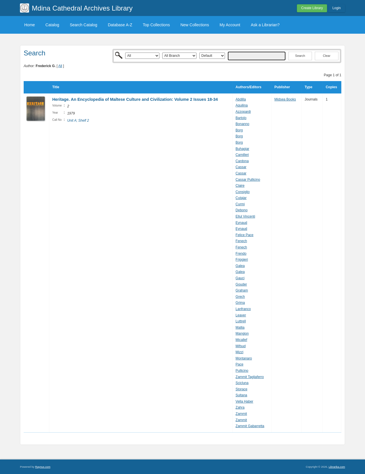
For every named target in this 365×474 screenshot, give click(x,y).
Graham (242, 290)
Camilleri (242, 155)
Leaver (241, 315)
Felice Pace (245, 235)
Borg (239, 130)
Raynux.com (42, 466)
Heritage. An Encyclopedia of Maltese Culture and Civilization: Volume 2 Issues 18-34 (135, 99)
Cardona (242, 161)
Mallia (240, 328)
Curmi (240, 204)
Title (55, 87)
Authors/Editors (248, 87)
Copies (331, 87)
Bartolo (241, 118)
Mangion (242, 334)
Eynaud (241, 223)
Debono (242, 210)
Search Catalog (84, 25)
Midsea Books (285, 99)
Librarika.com (336, 466)
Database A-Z (120, 25)
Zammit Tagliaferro (250, 377)
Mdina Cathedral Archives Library (82, 8)
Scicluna (242, 383)
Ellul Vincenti (245, 216)
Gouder (241, 284)
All (60, 66)
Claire (240, 186)
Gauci (240, 278)
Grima (240, 303)
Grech (240, 297)
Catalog (52, 25)
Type (308, 87)
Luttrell (241, 321)
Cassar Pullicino (248, 180)
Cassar (241, 167)
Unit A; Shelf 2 (78, 120)
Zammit (241, 414)
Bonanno (242, 124)
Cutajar (241, 198)
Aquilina (242, 105)
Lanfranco (243, 309)
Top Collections (156, 25)
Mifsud (241, 346)
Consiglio (243, 192)
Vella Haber (244, 401)
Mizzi (239, 352)
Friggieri (242, 260)
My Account (230, 25)
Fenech (241, 241)
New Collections (195, 25)
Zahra (240, 407)
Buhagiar (242, 149)
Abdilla (241, 99)
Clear (326, 55)
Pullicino (242, 371)
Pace (239, 364)
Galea (240, 266)
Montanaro (244, 358)
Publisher (282, 87)
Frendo (241, 254)
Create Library (312, 8)
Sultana (241, 395)
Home (29, 25)
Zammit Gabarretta (250, 426)
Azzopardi (243, 112)
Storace (241, 389)
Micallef (241, 340)
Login (336, 8)
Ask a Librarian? (265, 25)
